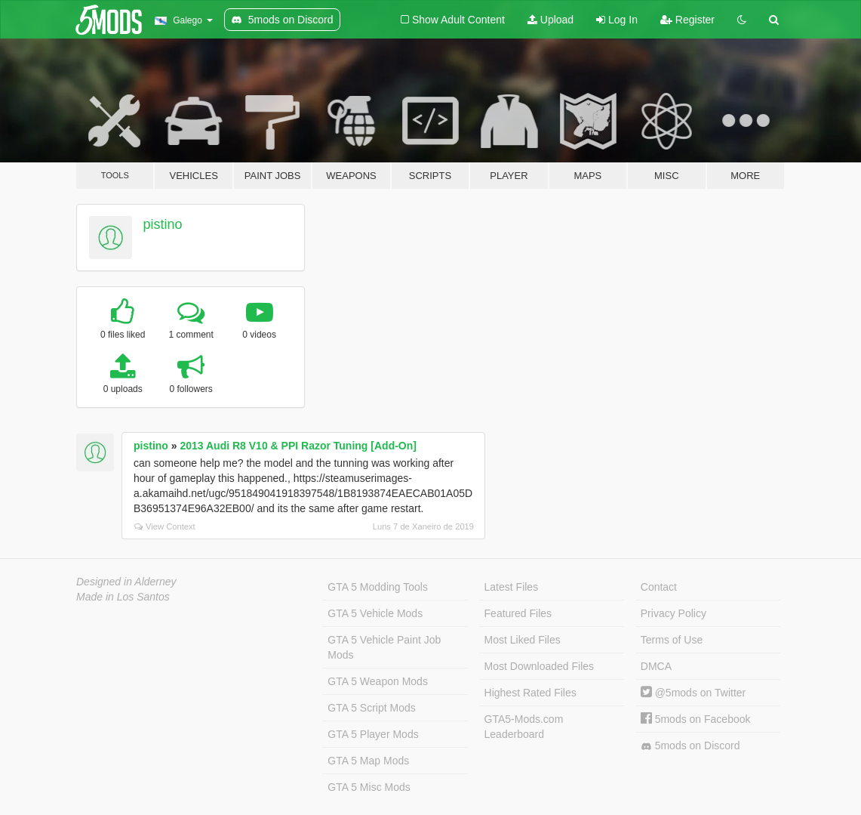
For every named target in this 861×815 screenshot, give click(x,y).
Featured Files (518, 613)
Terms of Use (672, 640)
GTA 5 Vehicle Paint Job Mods (384, 647)
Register (687, 20)
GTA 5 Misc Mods (368, 787)
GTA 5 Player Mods (372, 734)
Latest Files (511, 587)
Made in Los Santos (123, 597)
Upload (550, 20)
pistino (163, 224)
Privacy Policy (673, 613)
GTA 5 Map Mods (368, 761)
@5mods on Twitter (693, 692)
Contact (659, 587)
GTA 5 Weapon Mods (377, 681)
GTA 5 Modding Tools (377, 587)
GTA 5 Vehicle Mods (375, 613)
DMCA (656, 666)
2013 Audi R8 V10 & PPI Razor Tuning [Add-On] (298, 446)
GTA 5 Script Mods (371, 708)
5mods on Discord (690, 745)
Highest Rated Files (530, 693)
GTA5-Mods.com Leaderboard (524, 726)
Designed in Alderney (126, 582)
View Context (164, 526)
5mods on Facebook (696, 719)
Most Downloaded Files (539, 666)
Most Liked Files (522, 640)
